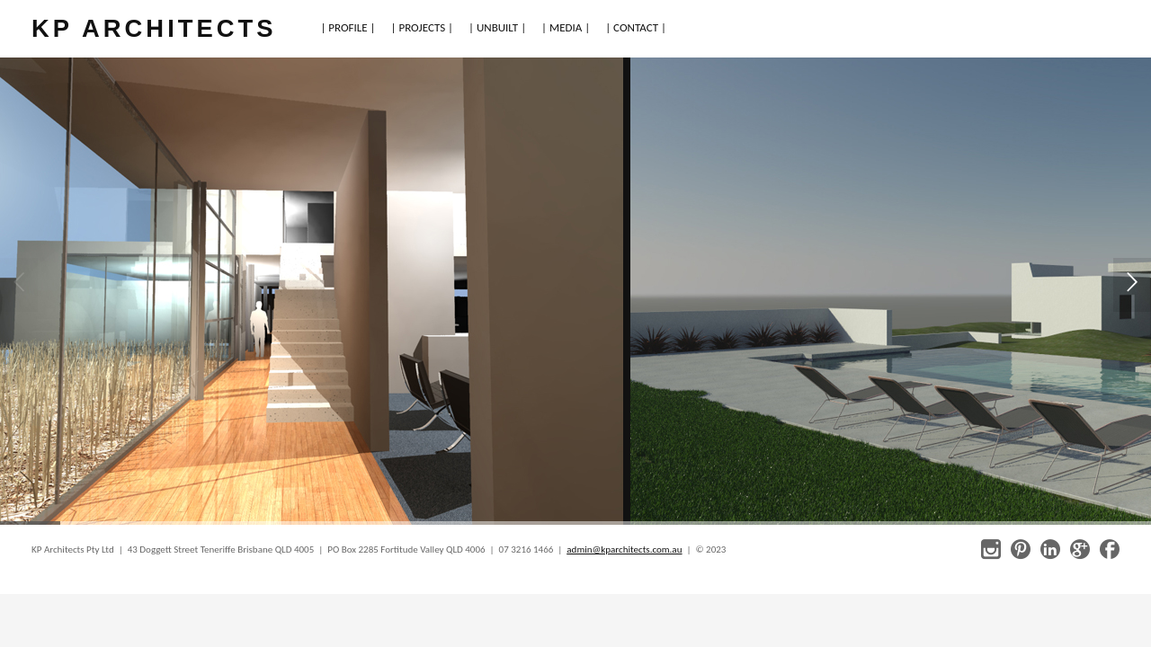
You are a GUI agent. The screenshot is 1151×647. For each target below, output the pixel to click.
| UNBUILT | (497, 27)
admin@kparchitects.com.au (624, 549)
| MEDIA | (565, 27)
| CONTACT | (635, 27)
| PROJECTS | (422, 27)
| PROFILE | (347, 27)
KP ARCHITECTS (153, 28)
